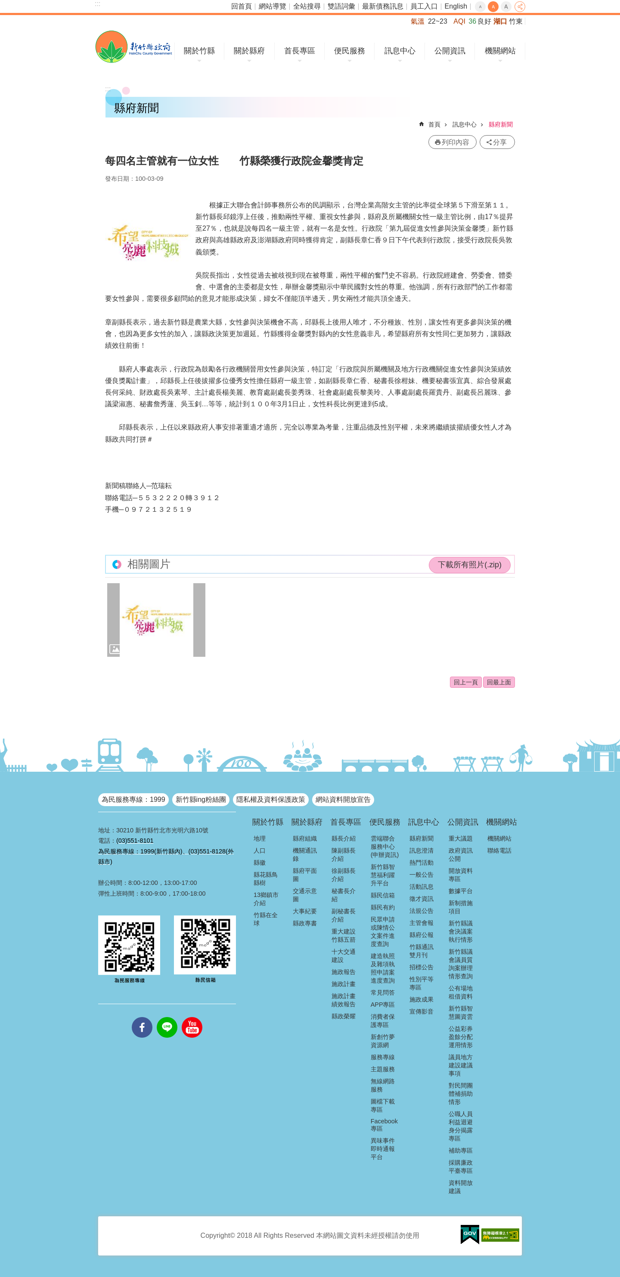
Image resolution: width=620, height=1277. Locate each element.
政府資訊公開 (461, 854)
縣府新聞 (501, 124)
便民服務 (349, 50)
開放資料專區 (461, 874)
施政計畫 (344, 983)
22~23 (437, 21)
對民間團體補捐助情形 (461, 1093)
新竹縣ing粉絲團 (201, 799)
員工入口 (424, 6)
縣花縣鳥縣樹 (266, 878)
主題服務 (383, 1069)
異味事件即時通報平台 (383, 1148)
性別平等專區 (421, 983)
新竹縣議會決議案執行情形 (461, 931)
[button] (156, 620)
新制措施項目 (461, 907)
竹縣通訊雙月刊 (421, 951)
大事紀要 (305, 911)
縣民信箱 (383, 895)
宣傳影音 (421, 1011)
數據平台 (461, 890)
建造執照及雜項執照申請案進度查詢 (383, 968)
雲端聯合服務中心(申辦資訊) (385, 846)
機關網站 (500, 50)
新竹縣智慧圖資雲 (461, 1012)
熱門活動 (421, 862)
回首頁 (241, 6)
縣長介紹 (344, 838)
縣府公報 (421, 934)
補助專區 (461, 1150)
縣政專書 (305, 923)
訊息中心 (399, 50)
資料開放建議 (461, 1186)
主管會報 (421, 922)
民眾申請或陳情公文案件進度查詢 (383, 931)
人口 (260, 850)
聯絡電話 (499, 850)
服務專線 (383, 1057)
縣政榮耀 (344, 1016)
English (456, 6)
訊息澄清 (421, 850)
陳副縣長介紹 (344, 854)
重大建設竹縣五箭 (344, 935)
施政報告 (344, 971)
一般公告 (421, 874)
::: (97, 3)
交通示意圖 (305, 895)
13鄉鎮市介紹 (266, 898)
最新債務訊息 (382, 6)
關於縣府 (249, 50)
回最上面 (499, 682)
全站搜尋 (307, 6)
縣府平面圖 (305, 874)
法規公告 (421, 910)
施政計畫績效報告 (344, 1000)
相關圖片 (148, 564)
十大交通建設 (344, 955)
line (167, 1017)
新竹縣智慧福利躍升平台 (383, 875)
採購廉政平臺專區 (461, 1166)
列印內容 (455, 142)
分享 (520, 6)
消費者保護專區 (383, 1020)
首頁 (434, 124)
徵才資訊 (421, 898)
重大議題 (461, 838)
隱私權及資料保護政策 (270, 799)
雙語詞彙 (341, 6)
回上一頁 (466, 682)
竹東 (516, 21)
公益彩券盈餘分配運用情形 (461, 1036)
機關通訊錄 (305, 854)
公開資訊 (449, 50)
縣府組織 (305, 838)
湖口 (500, 21)
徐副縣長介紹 (344, 874)
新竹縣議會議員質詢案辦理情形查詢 (461, 964)
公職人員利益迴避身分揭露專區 (461, 1126)
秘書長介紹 (344, 895)
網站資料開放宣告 (343, 799)
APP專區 (383, 1004)
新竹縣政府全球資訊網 (134, 46)
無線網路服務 (383, 1085)
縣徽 (260, 862)
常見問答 (383, 992)
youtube (192, 1017)
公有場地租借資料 (461, 992)
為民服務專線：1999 (133, 799)
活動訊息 (421, 886)
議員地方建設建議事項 (461, 1065)
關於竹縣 (199, 50)
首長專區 (299, 50)
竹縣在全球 (266, 919)
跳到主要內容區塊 (4, 4)
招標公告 (421, 967)
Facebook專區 (384, 1125)
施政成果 (421, 999)
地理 (260, 838)
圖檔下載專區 (383, 1105)
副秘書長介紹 (344, 915)
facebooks (142, 1017)
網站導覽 (272, 6)
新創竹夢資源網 (383, 1040)
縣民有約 (383, 907)
